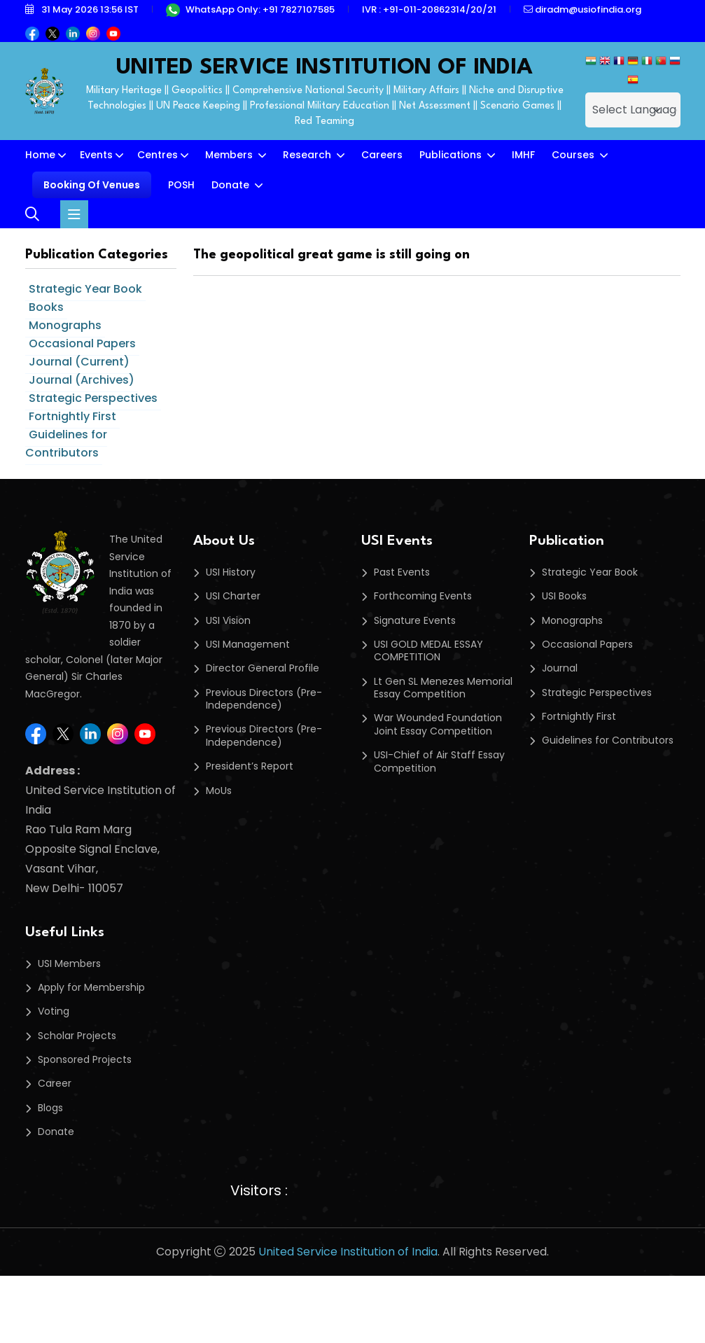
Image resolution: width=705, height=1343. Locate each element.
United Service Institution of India (348, 1252)
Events (96, 155)
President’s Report (249, 766)
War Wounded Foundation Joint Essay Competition (438, 724)
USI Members (69, 963)
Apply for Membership (91, 987)
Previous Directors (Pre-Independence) (264, 699)
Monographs (65, 325)
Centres (157, 155)
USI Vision (228, 620)
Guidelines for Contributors (66, 443)
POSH (181, 185)
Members (230, 155)
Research (308, 155)
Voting (53, 1011)
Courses (574, 155)
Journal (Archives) (81, 380)
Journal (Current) (79, 362)
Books (46, 307)
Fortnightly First (72, 416)
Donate (231, 185)
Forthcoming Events (423, 596)
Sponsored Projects (85, 1059)
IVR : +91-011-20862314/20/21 (429, 9)
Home (40, 155)
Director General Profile (262, 668)
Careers (382, 155)
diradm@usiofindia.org (582, 9)
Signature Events (415, 620)
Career (54, 1083)
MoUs (219, 790)
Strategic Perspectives (93, 398)
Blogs (50, 1107)
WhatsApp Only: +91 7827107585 (250, 9)
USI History (231, 572)
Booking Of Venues (91, 185)
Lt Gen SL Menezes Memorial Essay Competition (443, 688)
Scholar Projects (77, 1035)
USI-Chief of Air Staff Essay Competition (439, 761)
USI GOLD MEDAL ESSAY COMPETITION (428, 651)
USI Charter (233, 596)
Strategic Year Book (85, 289)
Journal (560, 668)
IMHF (523, 155)
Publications (451, 155)
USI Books (564, 596)
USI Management (248, 644)
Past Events (402, 572)
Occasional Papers (82, 343)
